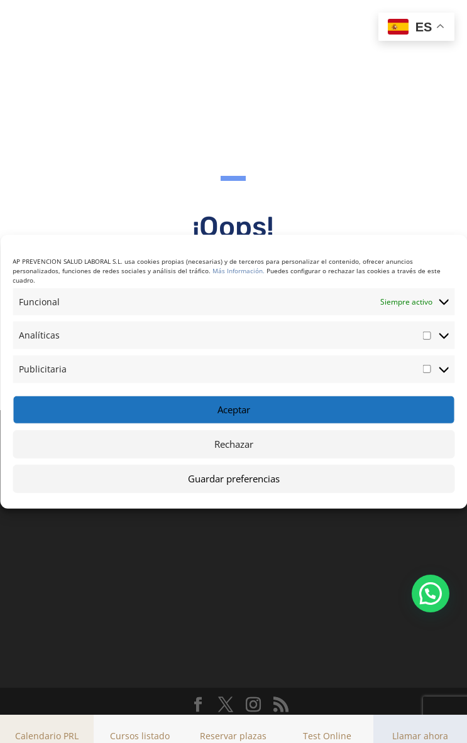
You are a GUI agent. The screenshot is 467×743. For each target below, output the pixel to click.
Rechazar (233, 444)
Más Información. (238, 270)
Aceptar (233, 409)
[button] (430, 593)
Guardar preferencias (234, 478)
